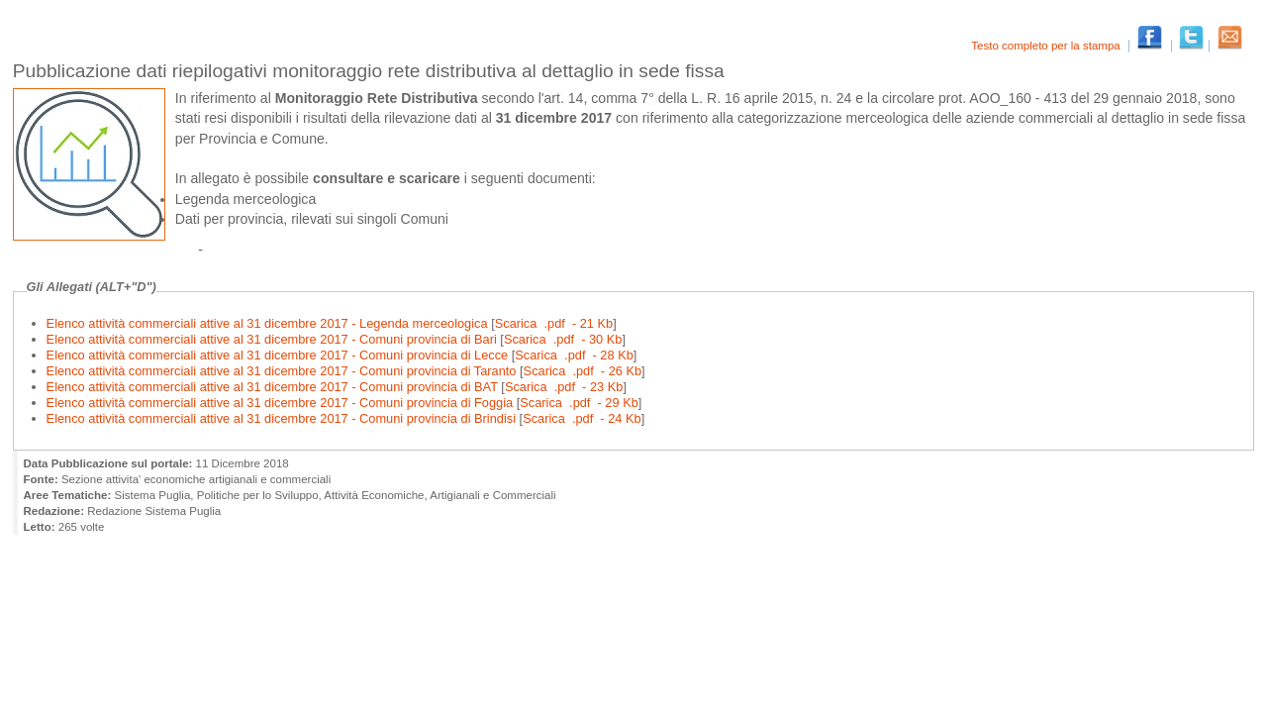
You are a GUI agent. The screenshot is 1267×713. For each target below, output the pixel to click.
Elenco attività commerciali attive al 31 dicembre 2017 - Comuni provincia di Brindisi (283, 418)
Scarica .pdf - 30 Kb (563, 339)
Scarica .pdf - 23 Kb (564, 386)
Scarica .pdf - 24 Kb (582, 418)
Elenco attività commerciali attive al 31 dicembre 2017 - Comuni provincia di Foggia (282, 402)
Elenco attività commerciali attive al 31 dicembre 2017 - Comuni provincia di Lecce (279, 355)
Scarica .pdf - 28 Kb (574, 355)
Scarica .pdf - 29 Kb (579, 402)
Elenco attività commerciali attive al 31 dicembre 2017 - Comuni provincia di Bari (274, 339)
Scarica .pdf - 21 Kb (554, 323)
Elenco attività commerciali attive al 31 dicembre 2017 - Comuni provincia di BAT (274, 386)
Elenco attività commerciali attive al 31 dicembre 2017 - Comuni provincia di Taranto (283, 370)
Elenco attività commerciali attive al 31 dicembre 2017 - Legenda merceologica (269, 323)
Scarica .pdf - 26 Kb (583, 370)
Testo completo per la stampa (1047, 45)
